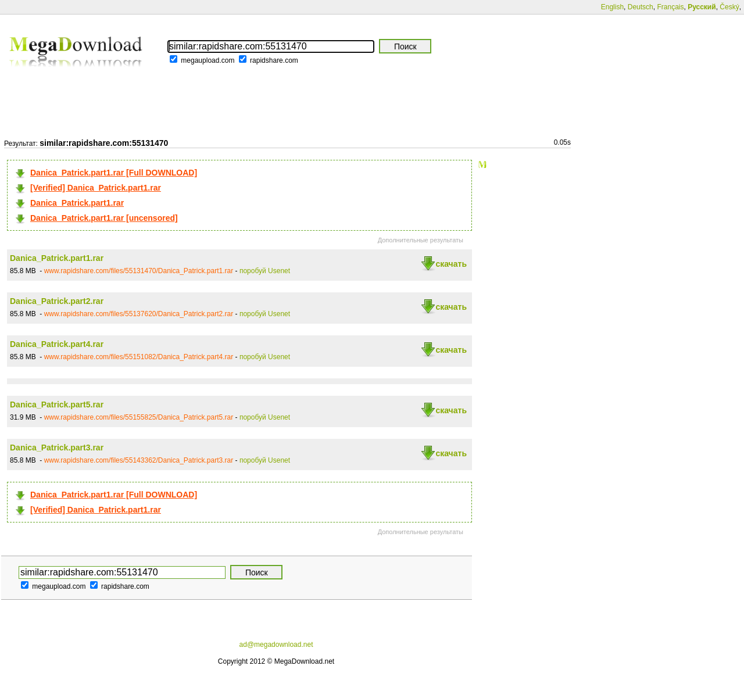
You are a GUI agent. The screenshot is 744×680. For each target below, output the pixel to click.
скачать (451, 264)
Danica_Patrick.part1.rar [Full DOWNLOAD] (113, 172)
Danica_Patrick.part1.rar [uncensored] (104, 218)
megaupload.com (207, 60)
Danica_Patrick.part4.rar (56, 344)
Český (729, 7)
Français (670, 7)
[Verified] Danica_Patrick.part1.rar (95, 187)
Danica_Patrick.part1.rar (77, 202)
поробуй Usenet (264, 271)
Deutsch (640, 7)
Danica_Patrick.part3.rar (56, 447)
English (612, 7)
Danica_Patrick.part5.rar (56, 404)
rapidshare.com (274, 60)
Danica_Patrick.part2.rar (56, 301)
